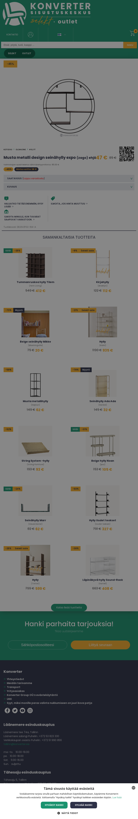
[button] (69, 813)
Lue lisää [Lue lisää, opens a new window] (116, 797)
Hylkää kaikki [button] (83, 805)
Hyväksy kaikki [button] (54, 805)
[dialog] (69, 409)
